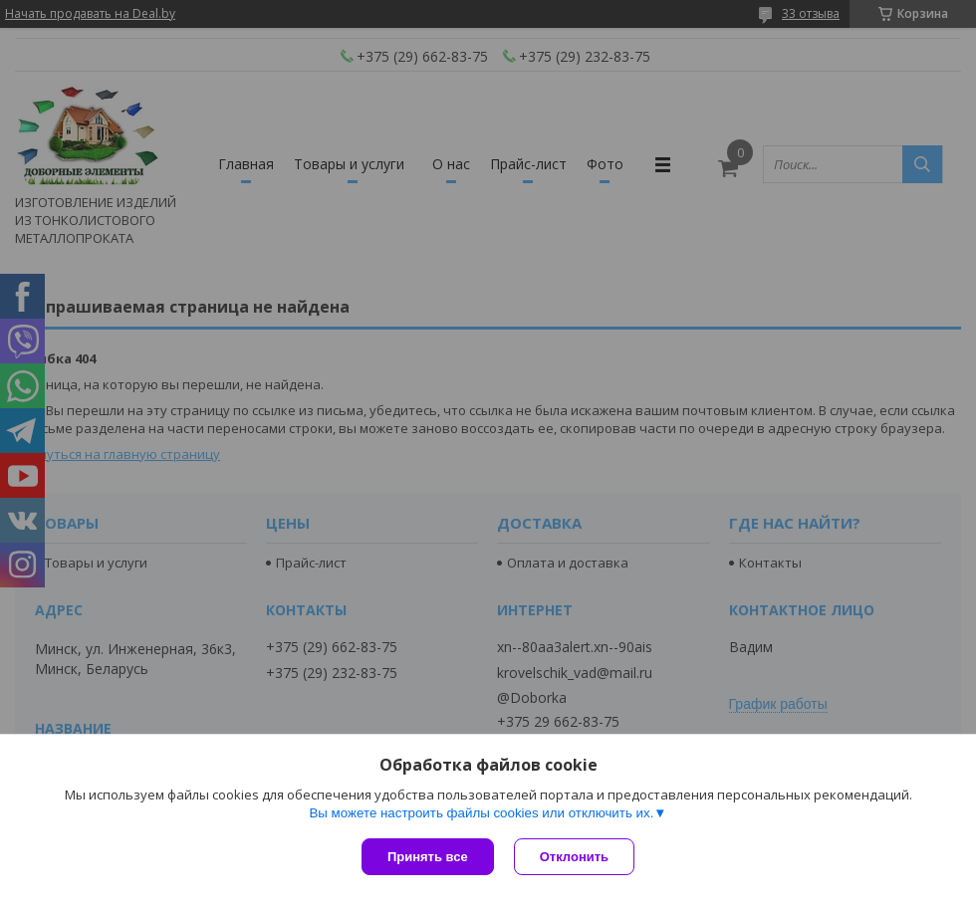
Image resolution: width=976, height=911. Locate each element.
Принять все (427, 856)
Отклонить (574, 856)
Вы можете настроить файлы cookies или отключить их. (481, 812)
